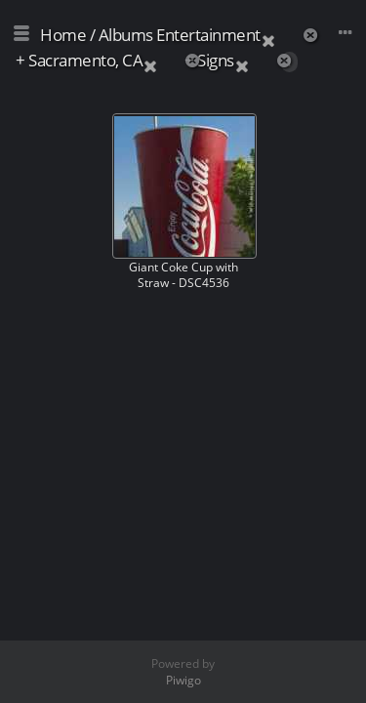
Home (63, 34)
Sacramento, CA (85, 60)
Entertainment (208, 34)
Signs (215, 60)
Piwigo (183, 680)
